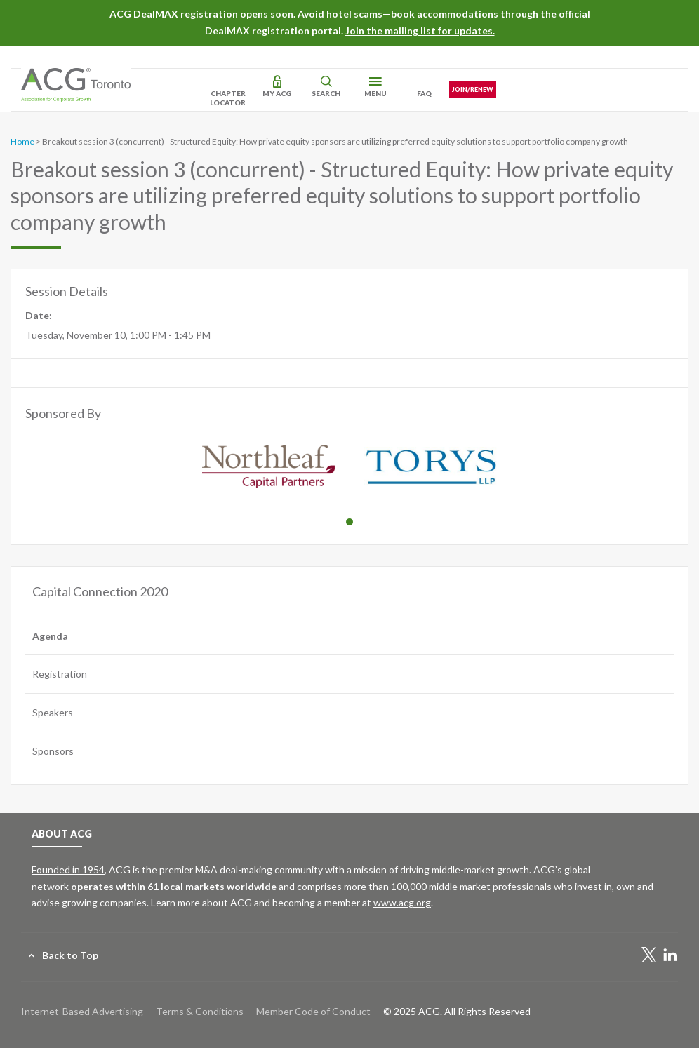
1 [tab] (349, 521)
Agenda (50, 636)
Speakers (52, 712)
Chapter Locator (228, 98)
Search (326, 93)
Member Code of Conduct (313, 1011)
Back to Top (70, 955)
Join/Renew (472, 89)
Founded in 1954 (68, 869)
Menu (375, 93)
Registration (59, 674)
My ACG (276, 93)
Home (22, 141)
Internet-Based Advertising (82, 1011)
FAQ (424, 93)
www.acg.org (402, 902)
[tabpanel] (268, 469)
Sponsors (53, 751)
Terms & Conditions (200, 1011)
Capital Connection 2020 (100, 591)
